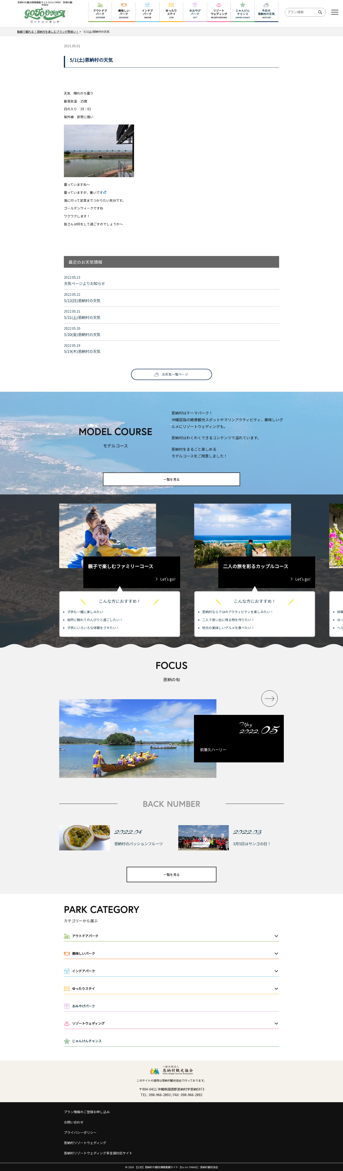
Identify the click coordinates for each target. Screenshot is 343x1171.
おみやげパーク (83, 1006)
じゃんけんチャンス (87, 1041)
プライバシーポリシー (80, 1132)
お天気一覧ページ (175, 374)
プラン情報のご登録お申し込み (87, 1111)
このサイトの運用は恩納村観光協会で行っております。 (171, 1080)
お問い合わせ (74, 1122)
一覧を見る (171, 479)
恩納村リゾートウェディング (85, 1142)
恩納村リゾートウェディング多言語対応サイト (98, 1153)
